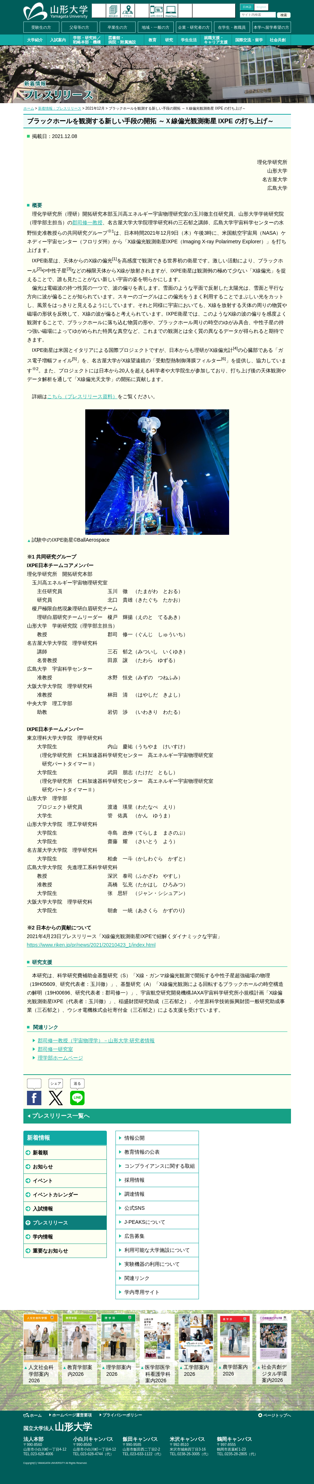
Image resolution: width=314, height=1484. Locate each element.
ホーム (28, 108)
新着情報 (99, 11)
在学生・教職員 (232, 27)
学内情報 (43, 1237)
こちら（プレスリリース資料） (82, 396)
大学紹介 (35, 40)
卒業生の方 (117, 27)
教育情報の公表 (142, 1152)
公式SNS (134, 1208)
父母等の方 (79, 27)
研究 (169, 40)
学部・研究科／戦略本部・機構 (87, 40)
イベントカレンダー (142, 11)
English (261, 7)
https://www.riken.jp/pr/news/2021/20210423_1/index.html (91, 945)
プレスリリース (50, 1223)
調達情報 (134, 1194)
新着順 (40, 1153)
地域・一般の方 (155, 27)
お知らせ (43, 1167)
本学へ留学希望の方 (271, 27)
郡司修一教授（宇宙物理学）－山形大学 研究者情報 (96, 1040)
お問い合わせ (156, 11)
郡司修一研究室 (55, 1049)
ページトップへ (277, 1415)
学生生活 (189, 40)
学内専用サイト (142, 1292)
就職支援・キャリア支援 (216, 40)
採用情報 (134, 1180)
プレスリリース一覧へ (58, 1116)
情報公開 (134, 1138)
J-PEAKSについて (144, 1222)
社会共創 (278, 40)
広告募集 (134, 1236)
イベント (43, 1181)
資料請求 (113, 11)
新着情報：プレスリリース (59, 108)
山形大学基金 (214, 11)
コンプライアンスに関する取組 (159, 1166)
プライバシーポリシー (122, 1415)
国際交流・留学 (249, 40)
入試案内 (58, 40)
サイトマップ (185, 11)
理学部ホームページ (60, 1058)
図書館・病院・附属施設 (122, 40)
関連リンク (137, 1278)
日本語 (247, 7)
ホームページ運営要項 (72, 1415)
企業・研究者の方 (194, 27)
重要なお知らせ (50, 1251)
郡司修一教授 (87, 222)
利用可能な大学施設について (157, 1250)
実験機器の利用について (152, 1264)
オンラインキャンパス (171, 11)
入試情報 (43, 1209)
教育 (152, 40)
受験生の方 (41, 27)
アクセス (127, 11)
